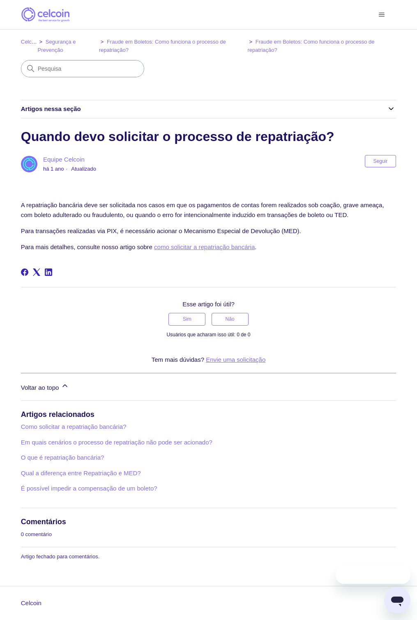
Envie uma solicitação (235, 359)
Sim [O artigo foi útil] (187, 319)
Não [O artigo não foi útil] (230, 319)
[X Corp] (36, 272)
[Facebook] (24, 272)
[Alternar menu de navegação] (381, 14)
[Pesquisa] (82, 68)
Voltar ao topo (45, 386)
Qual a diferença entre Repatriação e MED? (81, 473)
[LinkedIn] (48, 272)
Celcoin (30, 42)
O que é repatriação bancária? (62, 457)
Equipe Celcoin (64, 159)
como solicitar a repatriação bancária (204, 246)
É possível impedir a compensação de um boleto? (89, 488)
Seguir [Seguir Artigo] (380, 161)
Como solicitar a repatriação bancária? (74, 426)
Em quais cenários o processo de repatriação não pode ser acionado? (116, 442)
